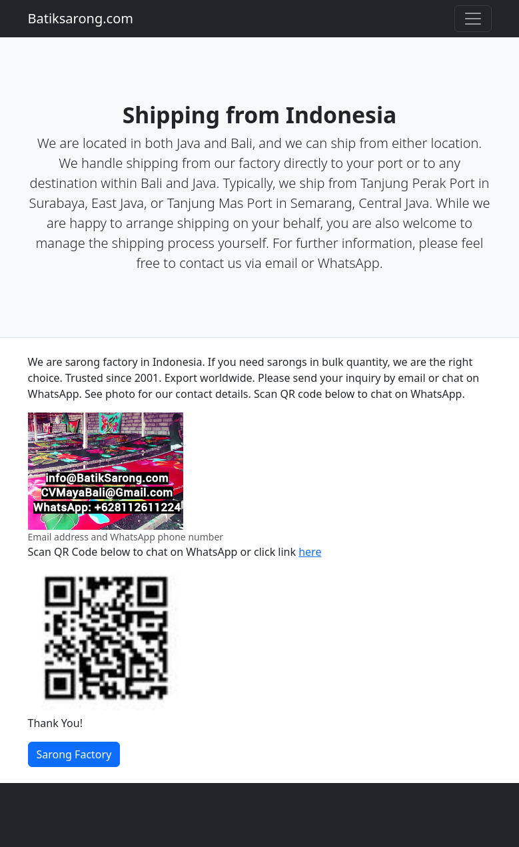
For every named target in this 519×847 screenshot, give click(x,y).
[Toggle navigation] (473, 18)
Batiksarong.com (80, 18)
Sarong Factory (74, 754)
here (309, 551)
